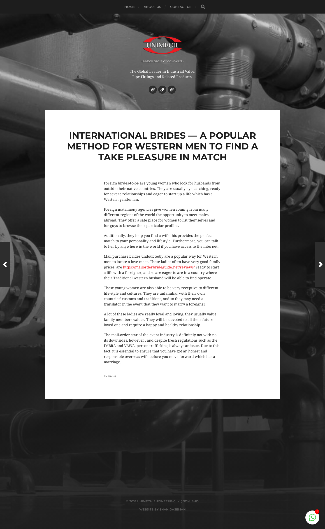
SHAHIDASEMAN (173, 509)
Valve (112, 376)
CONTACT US (180, 7)
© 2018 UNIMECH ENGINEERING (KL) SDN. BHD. (162, 501)
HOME (129, 7)
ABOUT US (152, 7)
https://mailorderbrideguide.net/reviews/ (159, 267)
